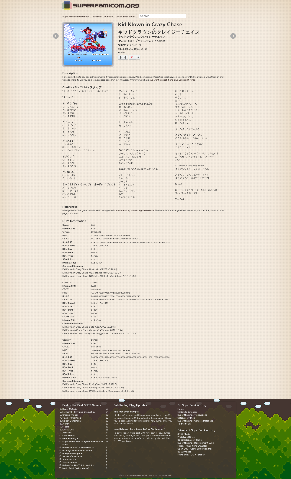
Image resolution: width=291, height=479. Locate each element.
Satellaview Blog (186, 417)
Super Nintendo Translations (192, 414)
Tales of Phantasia (71, 417)
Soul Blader (68, 435)
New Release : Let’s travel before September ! (139, 429)
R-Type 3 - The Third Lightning (78, 465)
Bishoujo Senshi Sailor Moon (77, 450)
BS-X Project (184, 451)
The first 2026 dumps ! (126, 411)
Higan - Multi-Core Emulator (192, 445)
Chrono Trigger (70, 414)
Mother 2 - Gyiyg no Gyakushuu (78, 411)
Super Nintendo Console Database (195, 420)
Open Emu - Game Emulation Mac (194, 448)
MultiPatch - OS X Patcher (191, 454)
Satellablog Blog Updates (130, 405)
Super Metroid (69, 408)
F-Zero (65, 426)
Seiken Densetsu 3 (71, 420)
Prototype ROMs (185, 436)
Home (180, 408)
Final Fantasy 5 (70, 438)
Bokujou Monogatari (72, 453)
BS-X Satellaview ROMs (189, 439)
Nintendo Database (103, 16)
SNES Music (183, 433)
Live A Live (67, 429)
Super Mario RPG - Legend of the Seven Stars (83, 443)
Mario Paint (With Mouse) (75, 468)
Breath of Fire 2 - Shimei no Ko (78, 447)
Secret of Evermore (72, 456)
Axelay (65, 423)
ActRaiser (67, 432)
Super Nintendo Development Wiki (195, 442)
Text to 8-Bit (183, 423)
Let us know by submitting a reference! (134, 210)
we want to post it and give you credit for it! (172, 79)
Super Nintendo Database (75, 16)
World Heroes (69, 462)
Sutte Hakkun (69, 459)
